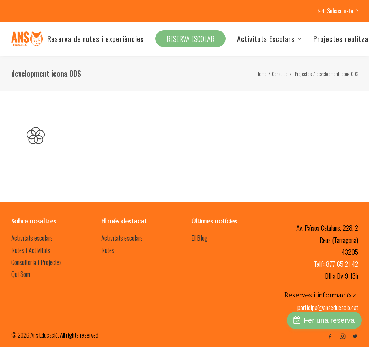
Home (262, 73)
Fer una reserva (329, 320)
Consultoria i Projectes (292, 73)
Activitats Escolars (269, 38)
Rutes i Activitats (30, 250)
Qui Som (20, 274)
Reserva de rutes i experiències (95, 38)
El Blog (199, 237)
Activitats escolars (32, 237)
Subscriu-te (342, 11)
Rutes (107, 250)
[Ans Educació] (27, 38)
